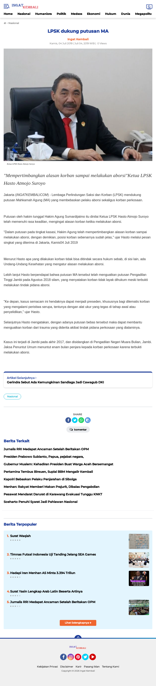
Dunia (125, 14)
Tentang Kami (110, 666)
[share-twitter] (75, 420)
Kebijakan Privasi (47, 666)
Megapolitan (144, 14)
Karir (78, 666)
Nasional (23, 14)
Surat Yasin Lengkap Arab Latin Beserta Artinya (46, 591)
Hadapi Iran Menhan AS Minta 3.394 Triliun (42, 573)
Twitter (87, 659)
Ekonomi (93, 14)
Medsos (76, 14)
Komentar (78, 429)
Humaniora (43, 14)
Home (8, 14)
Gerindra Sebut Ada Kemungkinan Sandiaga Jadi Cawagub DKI (55, 382)
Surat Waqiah (20, 536)
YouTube (95, 659)
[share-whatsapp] (81, 420)
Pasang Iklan (92, 666)
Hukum (110, 14)
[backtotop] (78, 638)
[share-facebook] (68, 420)
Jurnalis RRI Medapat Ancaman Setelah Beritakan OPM (52, 602)
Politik (61, 14)
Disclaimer (66, 666)
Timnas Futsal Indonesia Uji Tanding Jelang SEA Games (53, 554)
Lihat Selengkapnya (78, 622)
